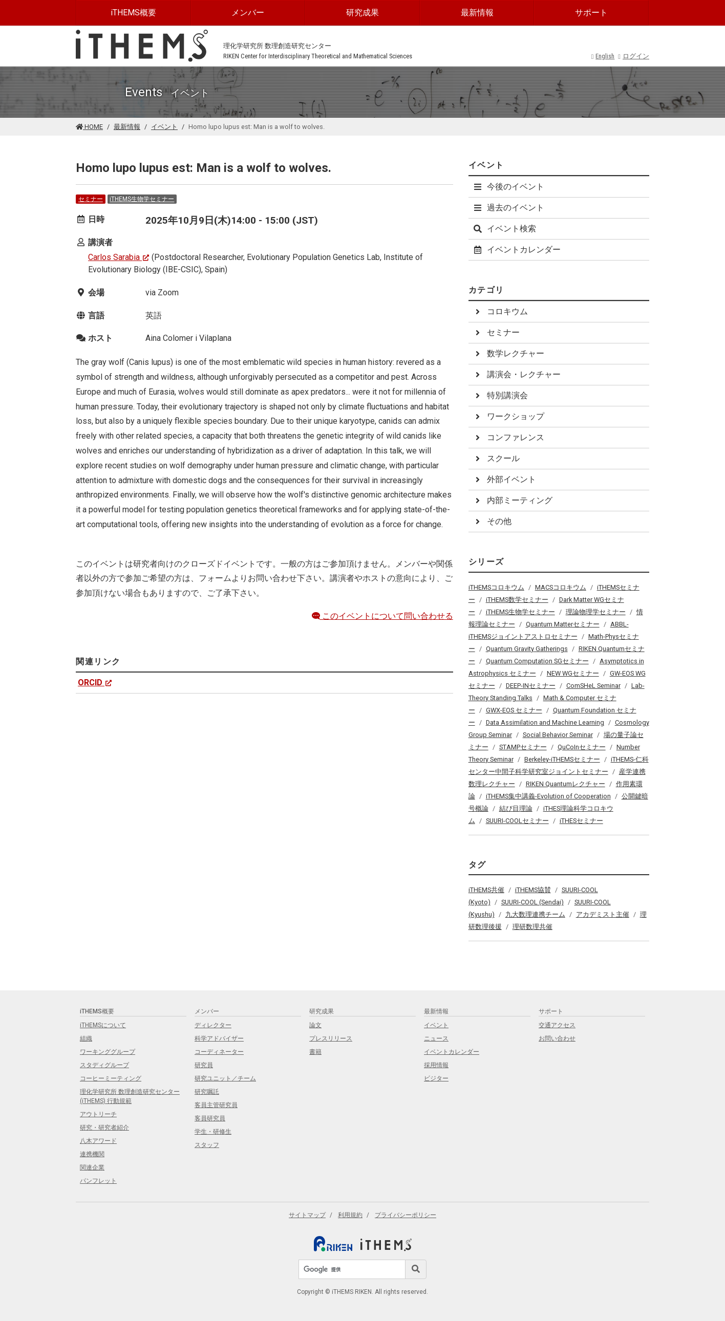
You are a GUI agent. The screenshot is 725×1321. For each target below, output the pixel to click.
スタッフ (207, 1145)
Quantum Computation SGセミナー (537, 661)
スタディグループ (104, 1065)
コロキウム (500, 311)
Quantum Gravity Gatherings (527, 649)
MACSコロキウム (560, 587)
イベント (164, 127)
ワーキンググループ (107, 1051)
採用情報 (436, 1065)
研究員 (204, 1065)
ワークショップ (508, 416)
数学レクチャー (508, 353)
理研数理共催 (532, 926)
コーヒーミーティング (110, 1078)
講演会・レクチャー (517, 374)
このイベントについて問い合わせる (382, 616)
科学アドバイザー (219, 1038)
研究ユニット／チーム (225, 1078)
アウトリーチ (98, 1114)
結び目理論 (515, 808)
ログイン (633, 56)
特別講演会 (500, 395)
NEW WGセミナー (573, 673)
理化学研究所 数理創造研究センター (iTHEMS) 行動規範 (130, 1096)
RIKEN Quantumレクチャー (565, 784)
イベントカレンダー (517, 249)
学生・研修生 (213, 1131)
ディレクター (213, 1025)
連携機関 (92, 1154)
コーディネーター (219, 1051)
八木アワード (98, 1140)
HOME (89, 127)
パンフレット (98, 1180)
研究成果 (362, 12)
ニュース (436, 1038)
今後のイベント (508, 186)
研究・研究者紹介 (104, 1127)
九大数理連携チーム (535, 914)
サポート (591, 12)
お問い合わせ (557, 1038)
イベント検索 (504, 228)
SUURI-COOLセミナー (517, 821)
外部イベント (504, 479)
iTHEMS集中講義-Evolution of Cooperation (548, 796)
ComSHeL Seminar (593, 685)
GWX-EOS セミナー (514, 710)
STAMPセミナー (523, 747)
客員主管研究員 (216, 1105)
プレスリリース (330, 1038)
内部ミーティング (512, 500)
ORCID (95, 682)
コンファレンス (508, 437)
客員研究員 (210, 1118)
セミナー (90, 199)
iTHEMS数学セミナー (517, 599)
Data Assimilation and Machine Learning (545, 722)
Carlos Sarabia (119, 257)
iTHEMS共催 (486, 890)
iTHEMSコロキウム (496, 587)
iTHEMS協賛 (533, 890)
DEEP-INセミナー (531, 685)
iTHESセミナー (581, 821)
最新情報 (477, 12)
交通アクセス (557, 1025)
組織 (86, 1038)
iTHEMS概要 (133, 12)
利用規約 (350, 1215)
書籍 (315, 1051)
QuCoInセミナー (582, 747)
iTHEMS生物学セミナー (142, 199)
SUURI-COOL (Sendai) (532, 902)
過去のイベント (508, 207)
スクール (496, 458)
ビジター (436, 1078)
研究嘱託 (207, 1091)
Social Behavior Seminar (558, 735)
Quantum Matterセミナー (563, 624)
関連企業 (92, 1167)
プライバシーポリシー (405, 1215)
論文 (315, 1025)
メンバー (247, 12)
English (603, 56)
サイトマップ (307, 1215)
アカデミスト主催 (602, 914)
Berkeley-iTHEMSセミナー (562, 759)
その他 (492, 521)
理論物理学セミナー (596, 612)
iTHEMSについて (103, 1025)
